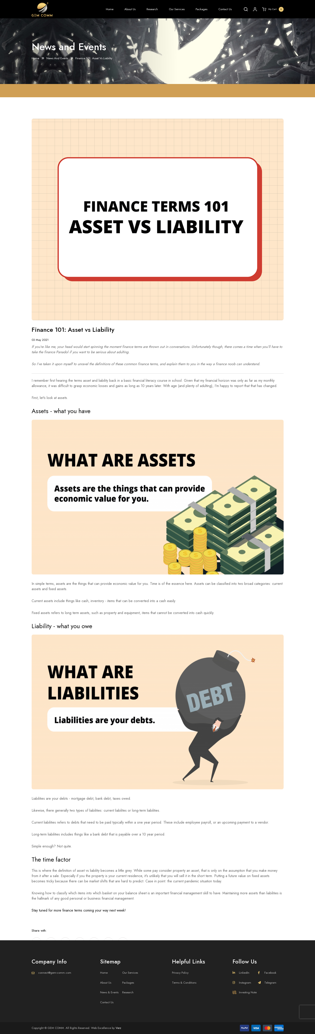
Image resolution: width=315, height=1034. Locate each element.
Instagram (242, 983)
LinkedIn (241, 973)
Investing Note (245, 992)
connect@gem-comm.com (54, 973)
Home (109, 9)
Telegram (267, 983)
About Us (130, 9)
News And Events (57, 58)
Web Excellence (101, 1028)
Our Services (177, 9)
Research (152, 9)
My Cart (273, 9)
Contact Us (225, 9)
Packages (201, 9)
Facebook (267, 973)
